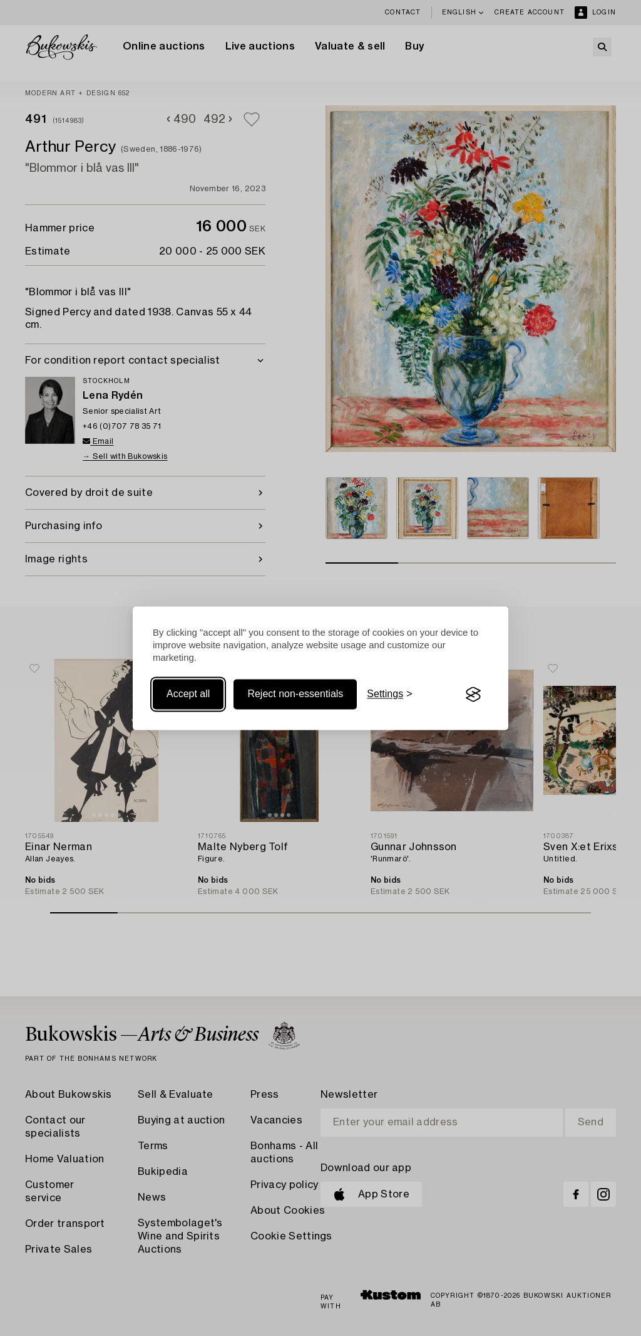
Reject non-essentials (295, 694)
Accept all (188, 694)
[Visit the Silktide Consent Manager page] (473, 695)
